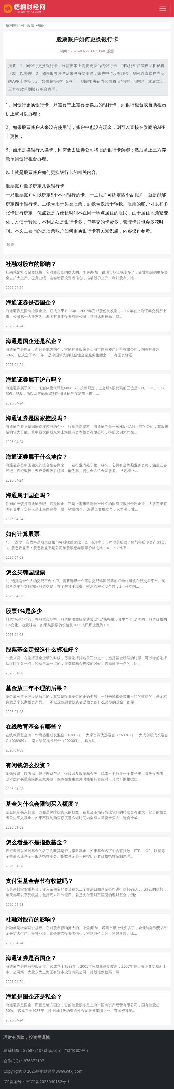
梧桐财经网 (15, 25)
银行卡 (52, 65)
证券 (101, 81)
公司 (109, 81)
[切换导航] (163, 8)
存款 (20, 89)
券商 (160, 73)
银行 (34, 65)
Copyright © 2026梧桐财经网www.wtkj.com (43, 1071)
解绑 (140, 81)
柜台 (137, 65)
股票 (30, 25)
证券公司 (85, 150)
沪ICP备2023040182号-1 (47, 1081)
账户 (62, 73)
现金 (125, 73)
